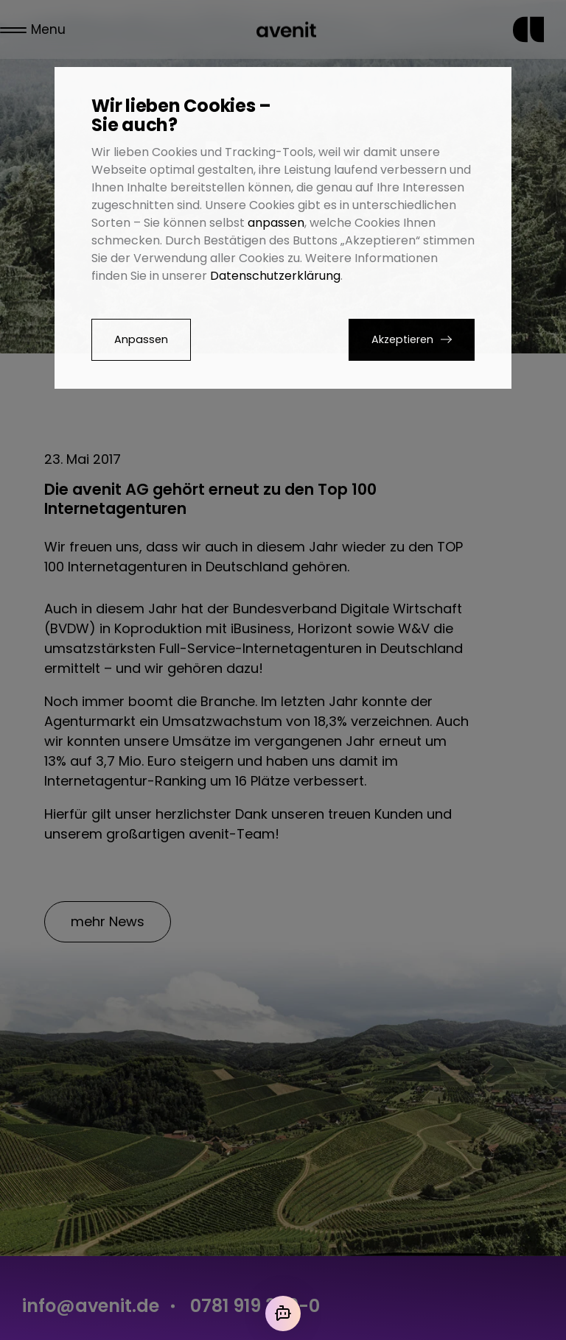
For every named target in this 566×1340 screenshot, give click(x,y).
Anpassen (141, 339)
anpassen (276, 222)
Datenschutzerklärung (275, 275)
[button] (412, 340)
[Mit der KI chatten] (283, 1313)
